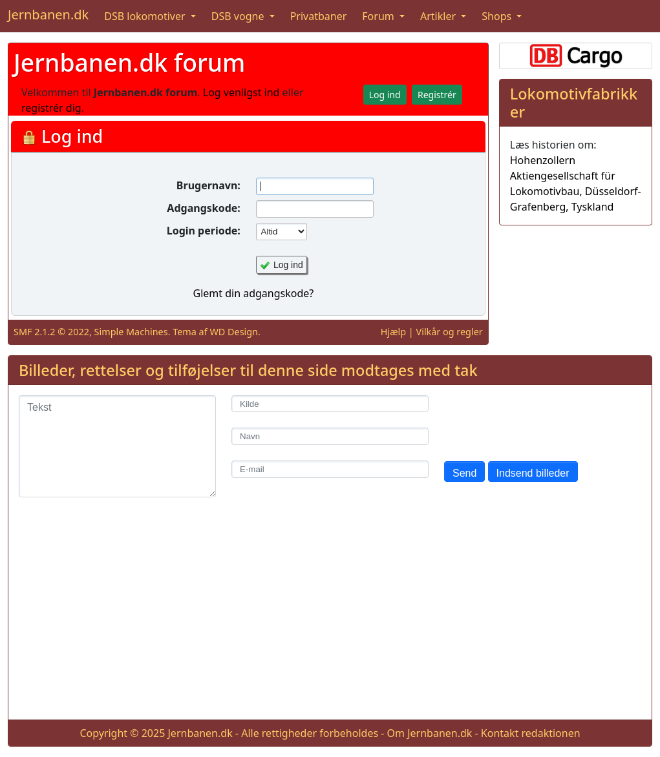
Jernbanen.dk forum (129, 62)
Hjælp (393, 332)
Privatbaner (318, 16)
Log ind (288, 265)
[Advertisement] (330, 618)
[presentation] (542, 420)
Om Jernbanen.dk (430, 733)
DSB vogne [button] (239, 16)
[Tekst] (117, 446)
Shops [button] (498, 16)
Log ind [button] (385, 94)
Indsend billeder (533, 473)
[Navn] (330, 436)
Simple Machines (131, 332)
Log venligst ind (241, 92)
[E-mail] (330, 469)
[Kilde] (330, 404)
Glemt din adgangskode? (253, 293)
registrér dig (51, 108)
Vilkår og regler (449, 332)
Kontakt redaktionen (530, 733)
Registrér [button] (437, 94)
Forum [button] (379, 16)
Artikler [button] (439, 16)
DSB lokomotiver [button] (146, 16)
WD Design (233, 332)
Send (464, 473)
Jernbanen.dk (48, 14)
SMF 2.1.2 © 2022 (51, 332)
